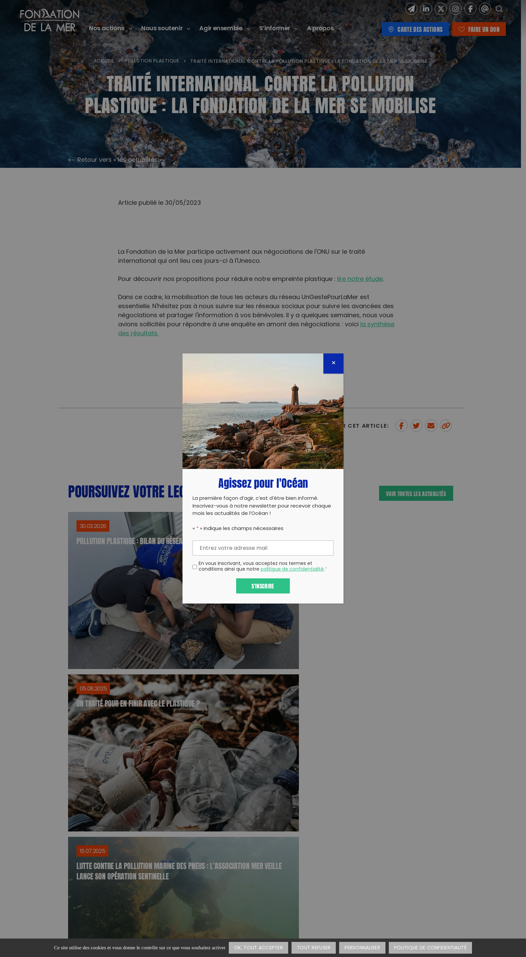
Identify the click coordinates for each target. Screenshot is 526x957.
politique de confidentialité (292, 569)
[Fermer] (333, 363)
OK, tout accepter (258, 948)
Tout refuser (313, 948)
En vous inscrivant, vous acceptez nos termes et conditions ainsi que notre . (263, 567)
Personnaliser (362, 948)
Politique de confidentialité (430, 948)
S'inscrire (263, 585)
